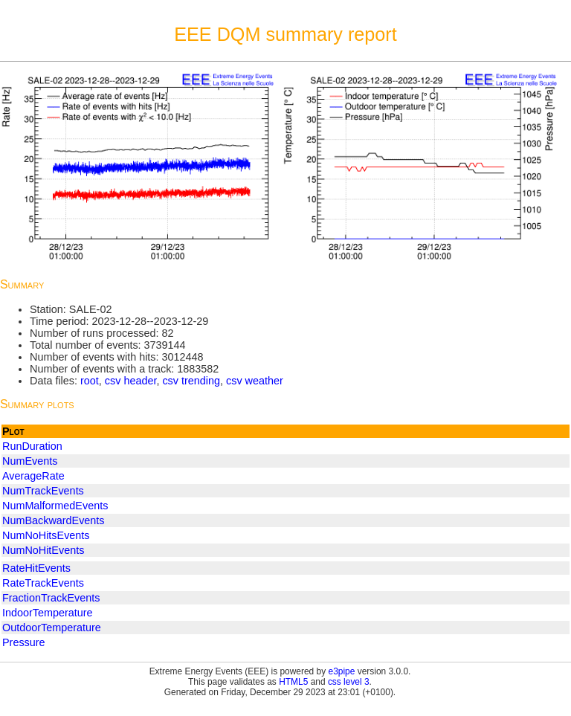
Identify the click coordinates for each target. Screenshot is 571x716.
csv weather (254, 381)
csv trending (191, 381)
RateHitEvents (36, 568)
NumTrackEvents (43, 491)
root (89, 381)
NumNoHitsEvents (46, 535)
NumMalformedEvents (55, 506)
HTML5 (293, 682)
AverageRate (33, 476)
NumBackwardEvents (53, 520)
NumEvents (29, 461)
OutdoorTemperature (51, 627)
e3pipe (342, 671)
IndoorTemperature (47, 613)
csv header (131, 381)
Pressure (23, 642)
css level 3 (349, 682)
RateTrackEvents (43, 583)
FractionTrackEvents (51, 598)
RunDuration (32, 446)
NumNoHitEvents (43, 550)
